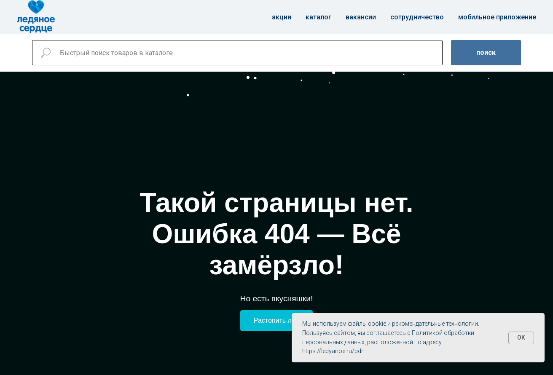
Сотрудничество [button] (417, 17)
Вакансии (361, 17)
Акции (281, 17)
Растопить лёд (276, 320)
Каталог (318, 17)
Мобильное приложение (497, 17)
